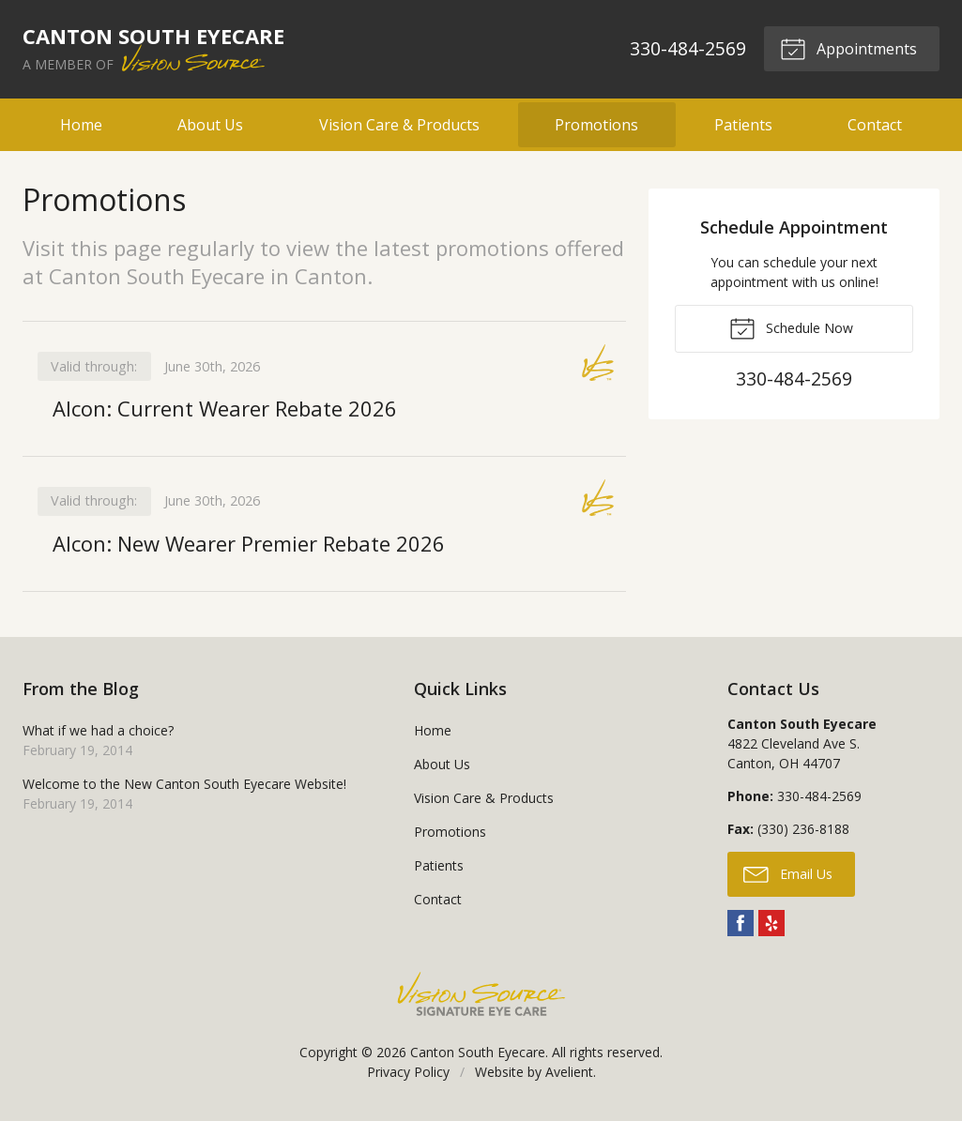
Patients (743, 124)
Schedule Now (791, 327)
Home (81, 124)
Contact (874, 124)
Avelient (569, 1072)
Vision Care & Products (399, 124)
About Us (210, 124)
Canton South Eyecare (477, 1052)
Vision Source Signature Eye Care (481, 994)
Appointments (848, 48)
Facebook (740, 923)
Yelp (771, 923)
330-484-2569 (688, 48)
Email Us (787, 873)
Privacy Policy (408, 1072)
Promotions (596, 124)
